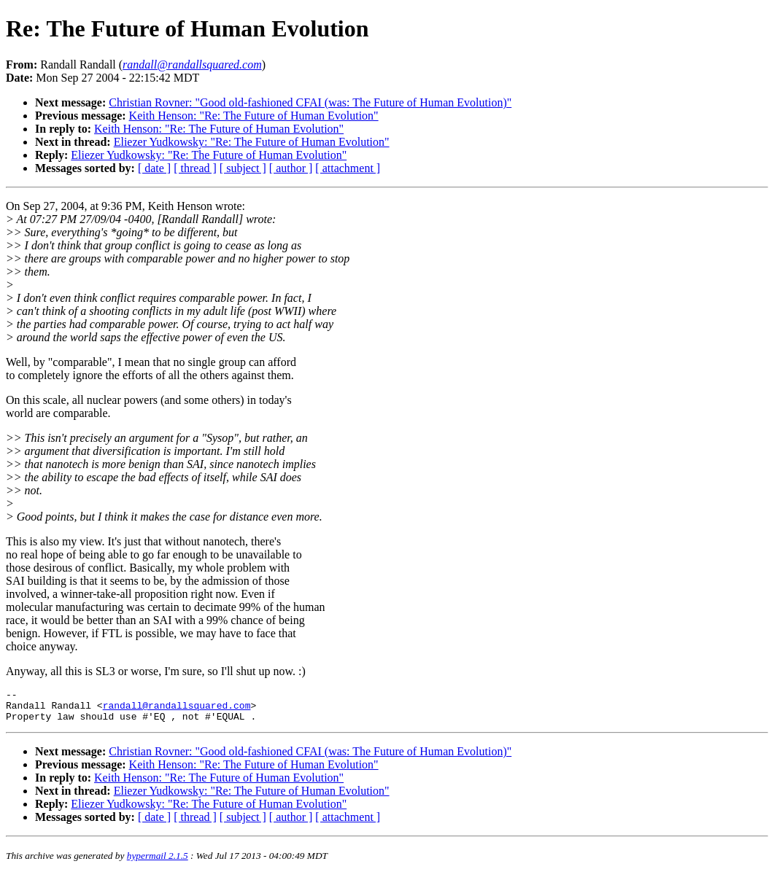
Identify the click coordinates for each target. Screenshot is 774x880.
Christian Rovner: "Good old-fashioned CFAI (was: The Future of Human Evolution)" (310, 102)
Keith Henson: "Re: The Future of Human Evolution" (254, 115)
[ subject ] (243, 168)
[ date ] (154, 168)
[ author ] (291, 168)
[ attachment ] (347, 168)
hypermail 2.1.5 (157, 862)
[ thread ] (195, 168)
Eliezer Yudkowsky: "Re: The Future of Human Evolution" (252, 142)
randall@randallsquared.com (177, 709)
